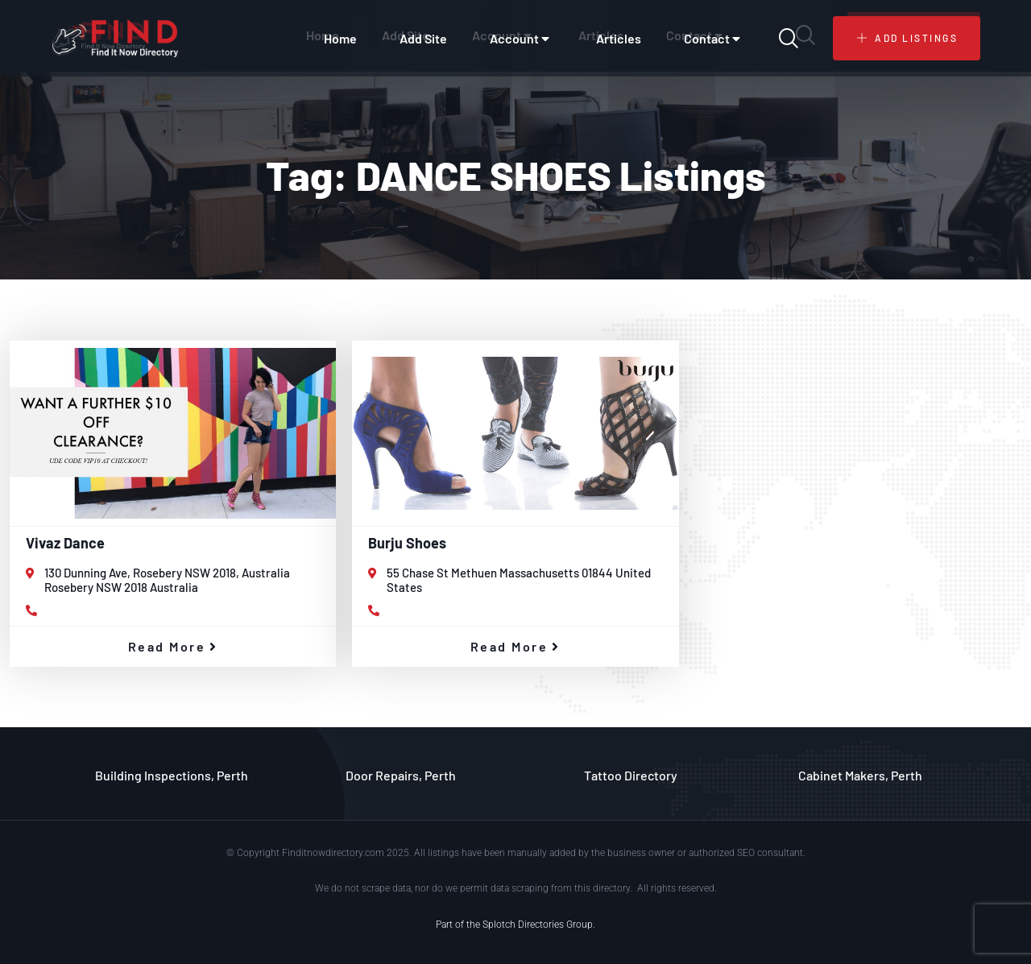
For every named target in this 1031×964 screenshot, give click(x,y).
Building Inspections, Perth (171, 775)
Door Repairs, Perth (401, 775)
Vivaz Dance (65, 543)
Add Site (423, 38)
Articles (618, 38)
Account (521, 39)
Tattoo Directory (630, 775)
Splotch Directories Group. (538, 924)
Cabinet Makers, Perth (860, 775)
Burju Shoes (407, 543)
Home (340, 38)
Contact (714, 39)
